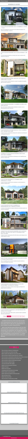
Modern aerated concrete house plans (8, 371)
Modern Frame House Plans (6, 376)
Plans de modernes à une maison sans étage (9, 352)
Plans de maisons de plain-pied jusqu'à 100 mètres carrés (12, 358)
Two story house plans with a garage (8, 363)
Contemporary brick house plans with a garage (10, 370)
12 (21, 316)
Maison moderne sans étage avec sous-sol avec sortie (11, 353)
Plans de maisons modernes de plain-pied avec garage (11, 360)
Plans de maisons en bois (6, 375)
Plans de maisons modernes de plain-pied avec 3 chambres (12, 355)
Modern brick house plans (6, 368)
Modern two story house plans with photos (9, 365)
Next (23, 316)
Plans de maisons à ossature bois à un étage (9, 378)
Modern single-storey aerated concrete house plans (11, 373)
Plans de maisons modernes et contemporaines (10, 350)
